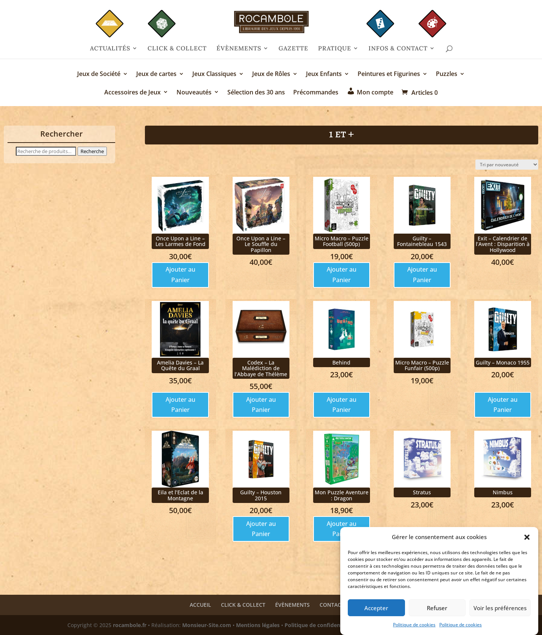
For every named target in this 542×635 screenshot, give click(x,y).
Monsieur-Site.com (206, 625)
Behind (341, 362)
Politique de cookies (414, 629)
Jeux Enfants (324, 74)
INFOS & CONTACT (398, 49)
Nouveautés (194, 92)
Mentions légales (258, 625)
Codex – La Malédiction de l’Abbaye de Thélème (260, 368)
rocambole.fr (129, 625)
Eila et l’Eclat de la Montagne (180, 495)
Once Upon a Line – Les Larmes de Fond (180, 241)
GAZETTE (293, 49)
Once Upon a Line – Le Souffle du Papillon (260, 244)
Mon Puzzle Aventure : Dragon (341, 495)
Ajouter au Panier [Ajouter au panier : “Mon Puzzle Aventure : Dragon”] (341, 529)
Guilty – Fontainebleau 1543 (422, 241)
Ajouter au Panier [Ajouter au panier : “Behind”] (341, 404)
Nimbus (503, 492)
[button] (527, 541)
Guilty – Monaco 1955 (503, 362)
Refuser (437, 612)
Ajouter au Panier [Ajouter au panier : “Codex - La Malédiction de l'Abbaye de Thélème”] (261, 404)
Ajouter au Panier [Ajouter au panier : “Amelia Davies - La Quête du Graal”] (180, 404)
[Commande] (506, 165)
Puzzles (446, 74)
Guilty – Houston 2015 (261, 495)
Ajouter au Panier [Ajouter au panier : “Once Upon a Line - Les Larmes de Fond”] (180, 274)
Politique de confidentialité (320, 625)
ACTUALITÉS (110, 49)
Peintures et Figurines (389, 74)
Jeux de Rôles (271, 74)
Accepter (376, 612)
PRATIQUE (334, 49)
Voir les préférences (500, 612)
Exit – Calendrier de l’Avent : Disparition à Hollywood (503, 244)
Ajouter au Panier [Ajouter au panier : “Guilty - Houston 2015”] (261, 529)
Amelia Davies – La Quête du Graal (180, 365)
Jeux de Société (98, 74)
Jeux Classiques (214, 74)
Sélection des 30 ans (256, 92)
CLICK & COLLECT (177, 49)
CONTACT (332, 604)
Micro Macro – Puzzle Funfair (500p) (422, 365)
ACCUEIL (200, 604)
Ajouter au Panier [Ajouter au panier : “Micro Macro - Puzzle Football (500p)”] (341, 274)
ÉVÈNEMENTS (238, 49)
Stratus (422, 492)
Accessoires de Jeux (132, 92)
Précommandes (315, 92)
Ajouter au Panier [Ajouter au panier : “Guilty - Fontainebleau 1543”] (422, 274)
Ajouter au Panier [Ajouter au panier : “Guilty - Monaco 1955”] (503, 404)
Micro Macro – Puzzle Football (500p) (341, 241)
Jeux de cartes (156, 74)
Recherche (92, 151)
